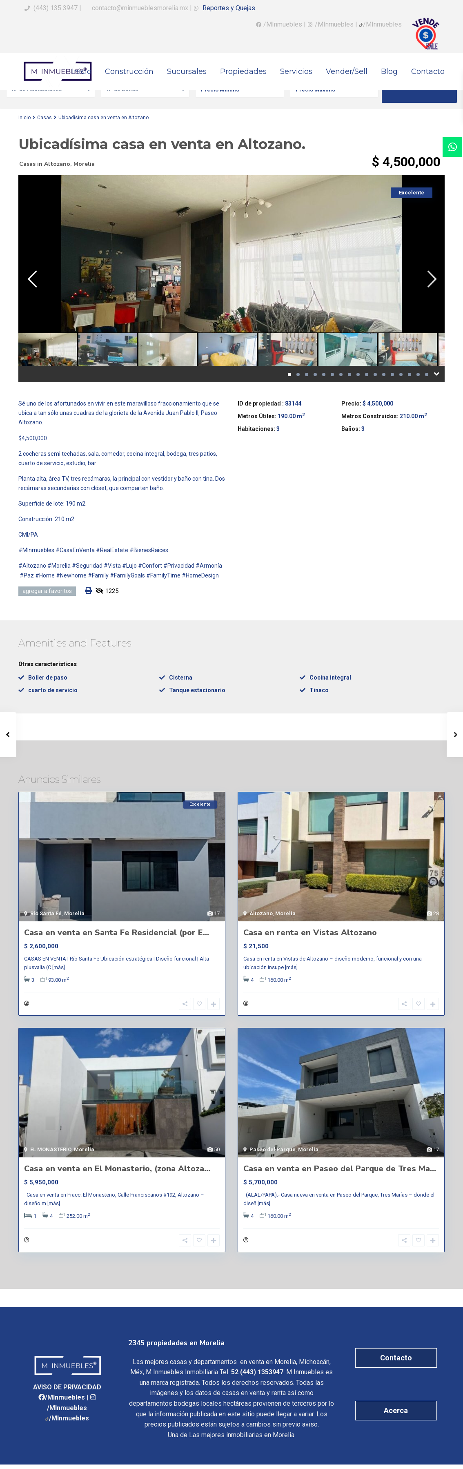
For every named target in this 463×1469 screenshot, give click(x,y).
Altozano (57, 164)
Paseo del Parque (272, 1151)
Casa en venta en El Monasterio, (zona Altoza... (117, 1170)
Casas (44, 117)
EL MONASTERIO (50, 1151)
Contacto (428, 71)
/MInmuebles (282, 24)
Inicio (81, 71)
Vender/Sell (346, 71)
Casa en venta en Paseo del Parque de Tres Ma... (339, 1170)
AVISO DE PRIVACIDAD (67, 1391)
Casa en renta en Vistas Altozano (310, 932)
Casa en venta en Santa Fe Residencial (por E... (116, 932)
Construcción (129, 71)
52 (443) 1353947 (257, 1376)
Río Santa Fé (46, 913)
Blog (389, 71)
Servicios (296, 71)
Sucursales (187, 71)
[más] (58, 967)
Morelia (84, 164)
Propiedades (243, 71)
